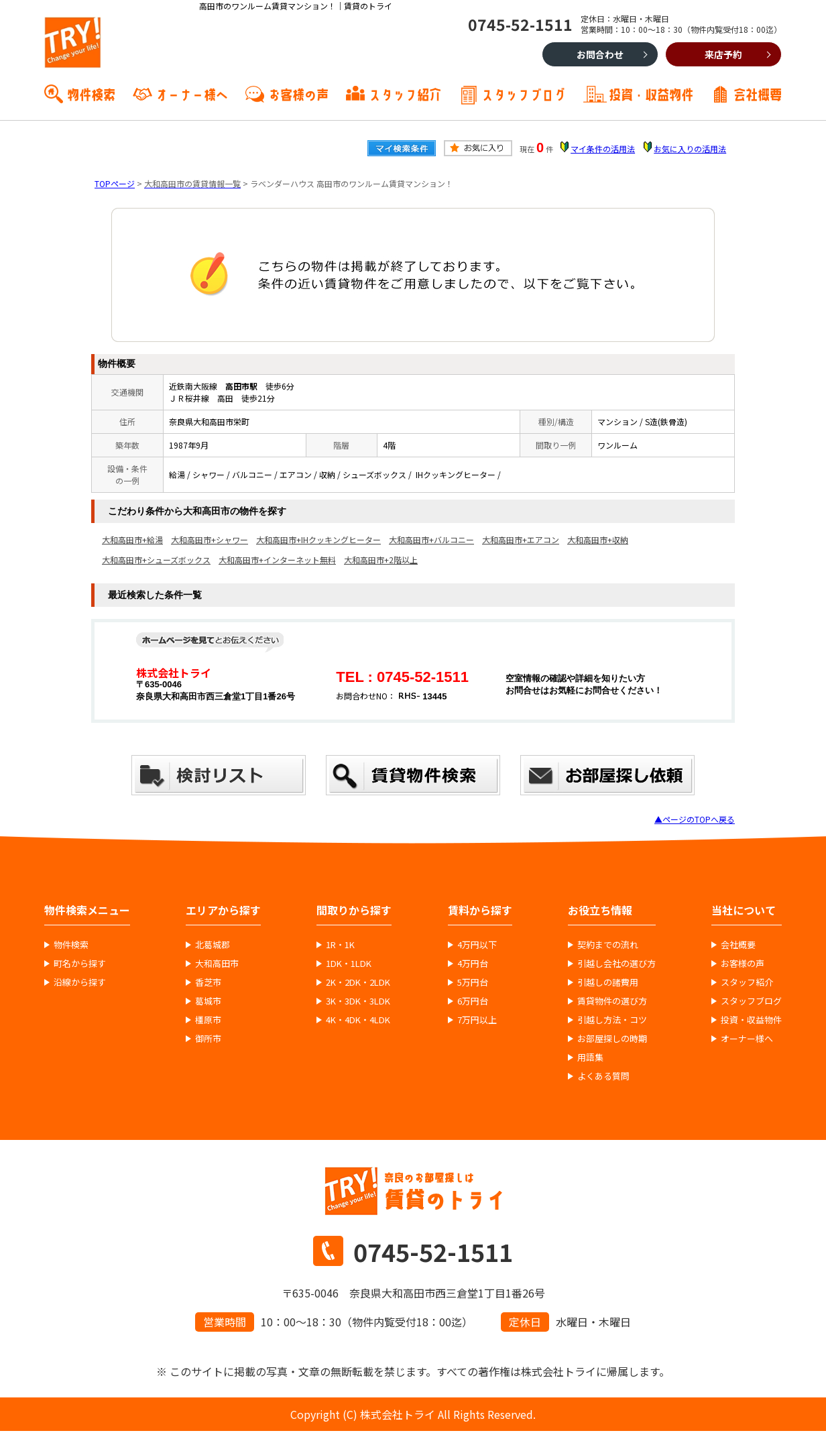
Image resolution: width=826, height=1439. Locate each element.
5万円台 (472, 982)
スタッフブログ (523, 93)
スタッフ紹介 (405, 93)
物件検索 (91, 93)
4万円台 (472, 964)
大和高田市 (217, 964)
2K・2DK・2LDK (358, 982)
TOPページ (115, 183)
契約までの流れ (607, 945)
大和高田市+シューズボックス (156, 559)
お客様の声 (298, 93)
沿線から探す (80, 982)
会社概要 (757, 93)
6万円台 (472, 1001)
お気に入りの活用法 (690, 148)
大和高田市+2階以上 (381, 559)
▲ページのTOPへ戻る (694, 819)
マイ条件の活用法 (603, 148)
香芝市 (208, 982)
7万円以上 (477, 1020)
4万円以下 (477, 945)
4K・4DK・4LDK (358, 1020)
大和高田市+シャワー (209, 539)
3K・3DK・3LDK (358, 1001)
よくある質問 (603, 1076)
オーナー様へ (192, 93)
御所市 (208, 1039)
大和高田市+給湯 (132, 539)
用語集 (590, 1057)
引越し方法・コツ (612, 1020)
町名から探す (80, 964)
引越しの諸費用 (607, 982)
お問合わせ (600, 54)
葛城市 (208, 1001)
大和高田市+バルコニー (431, 539)
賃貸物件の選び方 (612, 1001)
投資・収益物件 (651, 93)
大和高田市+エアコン (520, 539)
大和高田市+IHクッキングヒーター (318, 539)
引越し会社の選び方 (616, 964)
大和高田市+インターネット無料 (277, 559)
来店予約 (723, 54)
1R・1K (340, 945)
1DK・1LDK (348, 964)
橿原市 (208, 1020)
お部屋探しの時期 (612, 1039)
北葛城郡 (212, 945)
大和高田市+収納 (597, 539)
